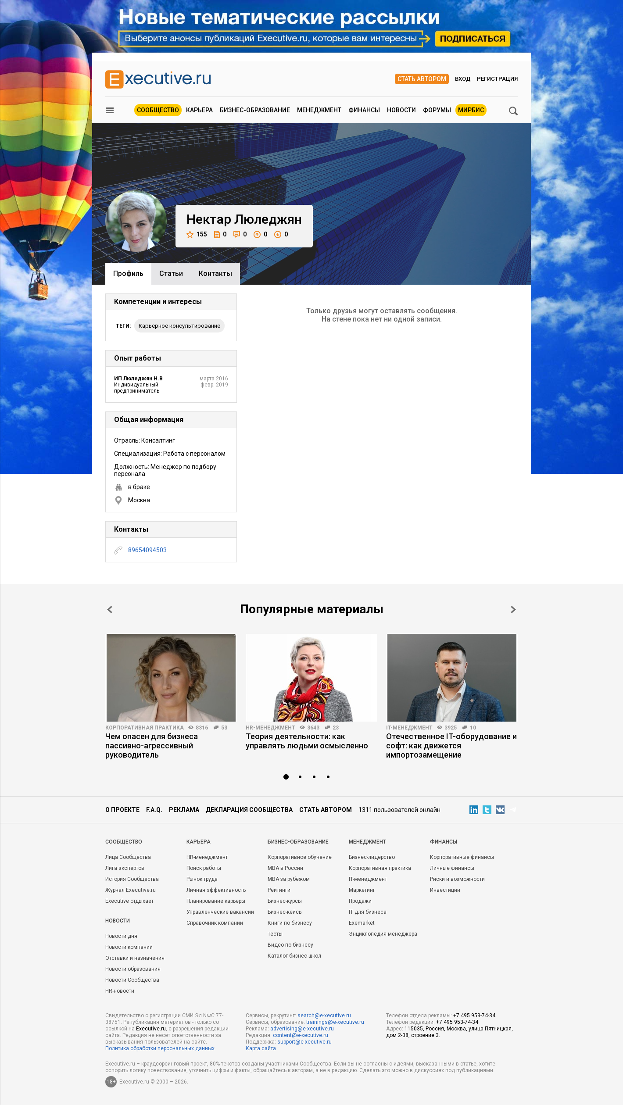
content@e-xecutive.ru (300, 1035)
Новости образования (133, 969)
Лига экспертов (124, 868)
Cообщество (123, 842)
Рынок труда (202, 879)
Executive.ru (151, 1029)
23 (336, 728)
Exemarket (362, 923)
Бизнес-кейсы (285, 912)
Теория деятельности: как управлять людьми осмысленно (307, 741)
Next (513, 609)
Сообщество (158, 110)
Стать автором (421, 78)
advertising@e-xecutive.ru (302, 1029)
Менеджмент (319, 110)
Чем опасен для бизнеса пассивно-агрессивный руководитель (151, 745)
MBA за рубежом (289, 879)
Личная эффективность (216, 890)
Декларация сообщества (249, 809)
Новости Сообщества (132, 980)
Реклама (184, 809)
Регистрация (497, 78)
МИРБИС (471, 110)
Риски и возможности (457, 879)
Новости (401, 110)
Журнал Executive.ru (130, 890)
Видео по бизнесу (290, 945)
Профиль (128, 273)
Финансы (364, 110)
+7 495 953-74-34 (474, 1015)
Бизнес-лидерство (372, 857)
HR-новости (119, 991)
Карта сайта (261, 1048)
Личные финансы (452, 868)
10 (473, 728)
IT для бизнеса (368, 912)
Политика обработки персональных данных (160, 1048)
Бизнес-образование (255, 110)
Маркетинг (362, 890)
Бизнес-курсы (285, 901)
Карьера (199, 110)
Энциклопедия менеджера (383, 934)
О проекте (122, 809)
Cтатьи (171, 273)
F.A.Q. (154, 809)
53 (224, 728)
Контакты (215, 273)
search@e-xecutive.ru (324, 1015)
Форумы (437, 110)
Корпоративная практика (144, 728)
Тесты (275, 934)
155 (196, 234)
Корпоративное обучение (300, 857)
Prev (109, 609)
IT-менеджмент (409, 728)
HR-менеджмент (270, 728)
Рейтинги (279, 890)
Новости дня (121, 936)
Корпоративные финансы (462, 857)
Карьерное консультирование (179, 325)
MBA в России (285, 868)
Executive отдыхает (129, 901)
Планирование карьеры (215, 901)
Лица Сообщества (128, 857)
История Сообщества (132, 879)
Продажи (360, 901)
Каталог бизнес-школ (294, 956)
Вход (463, 78)
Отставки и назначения (135, 958)
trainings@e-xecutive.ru (335, 1022)
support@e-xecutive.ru (304, 1042)
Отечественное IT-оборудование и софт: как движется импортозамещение (451, 745)
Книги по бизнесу (290, 923)
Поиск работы (203, 868)
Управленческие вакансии (220, 912)
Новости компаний (129, 947)
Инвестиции (445, 890)
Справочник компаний (214, 923)
